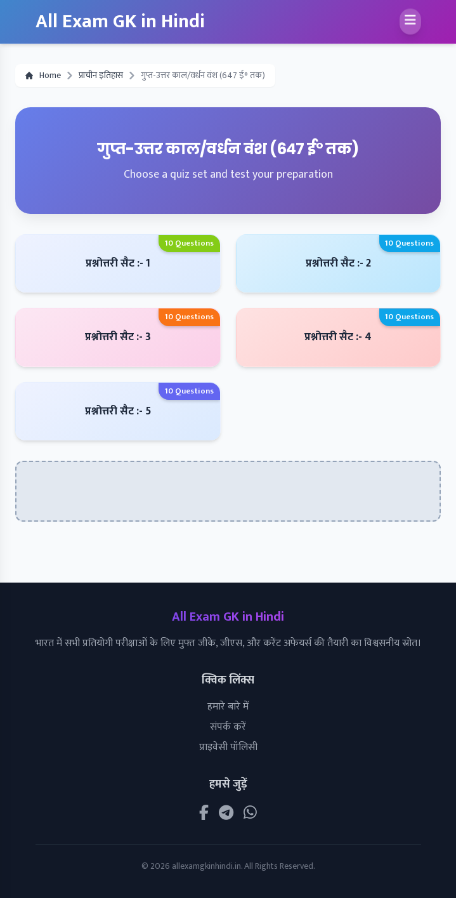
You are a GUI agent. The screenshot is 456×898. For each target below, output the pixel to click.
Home (43, 75)
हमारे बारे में (228, 706)
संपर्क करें (228, 727)
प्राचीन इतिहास (101, 75)
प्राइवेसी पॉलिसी (228, 747)
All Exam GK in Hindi (120, 21)
